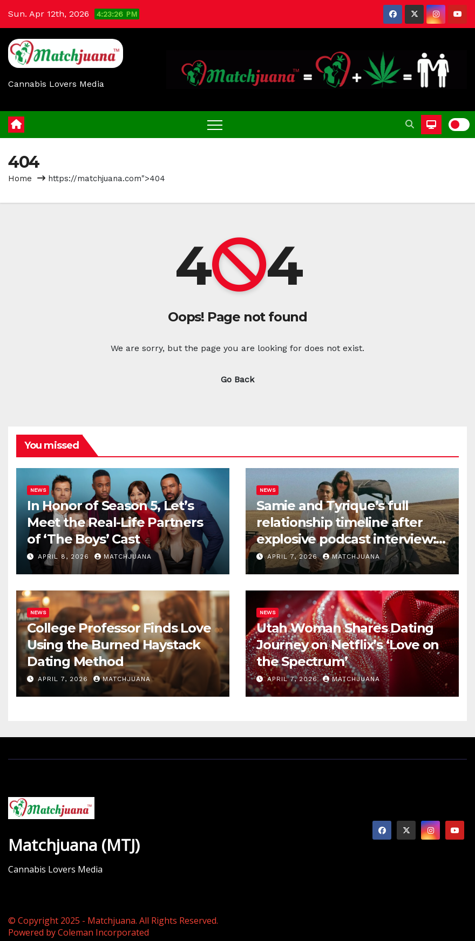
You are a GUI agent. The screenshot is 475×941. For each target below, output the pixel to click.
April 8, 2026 (65, 556)
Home (20, 178)
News (38, 490)
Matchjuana (123, 556)
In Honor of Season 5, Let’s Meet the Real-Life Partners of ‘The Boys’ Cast (115, 522)
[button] (409, 124)
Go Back (237, 379)
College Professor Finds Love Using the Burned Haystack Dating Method (119, 644)
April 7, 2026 (293, 556)
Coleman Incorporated (103, 932)
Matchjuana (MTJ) (74, 845)
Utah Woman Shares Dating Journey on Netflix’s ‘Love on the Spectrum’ (347, 644)
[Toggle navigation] (214, 124)
